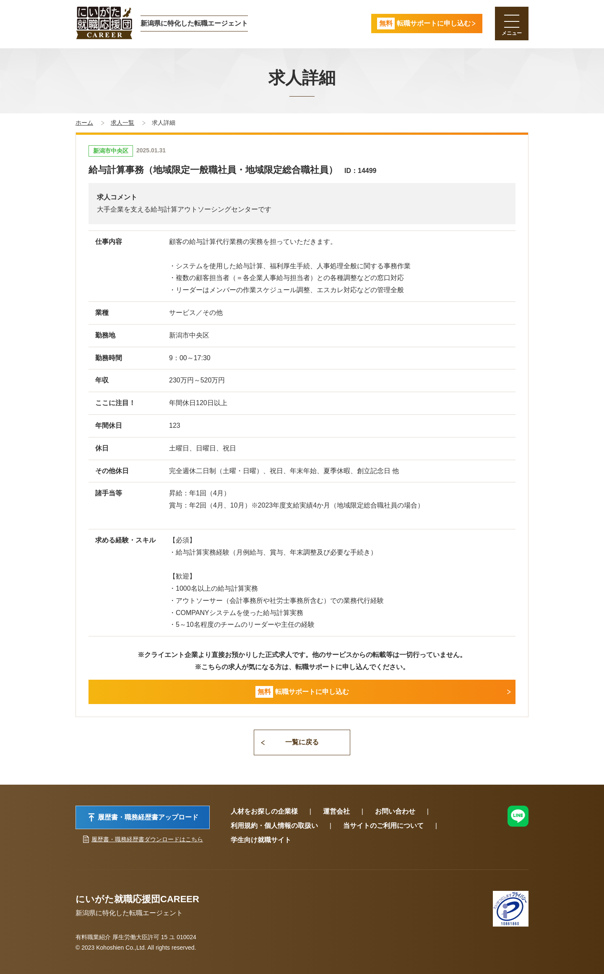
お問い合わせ (395, 811)
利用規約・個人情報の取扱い (274, 825)
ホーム (84, 122)
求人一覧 (122, 122)
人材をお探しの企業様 (264, 811)
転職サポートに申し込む (302, 692)
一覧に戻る (302, 742)
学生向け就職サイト (261, 839)
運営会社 (336, 811)
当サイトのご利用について (383, 825)
